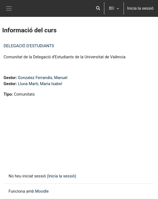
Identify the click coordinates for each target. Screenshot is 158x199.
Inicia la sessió (140, 8)
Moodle (41, 191)
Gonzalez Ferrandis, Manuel (42, 77)
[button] (98, 8)
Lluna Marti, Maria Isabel (40, 83)
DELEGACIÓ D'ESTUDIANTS (29, 45)
